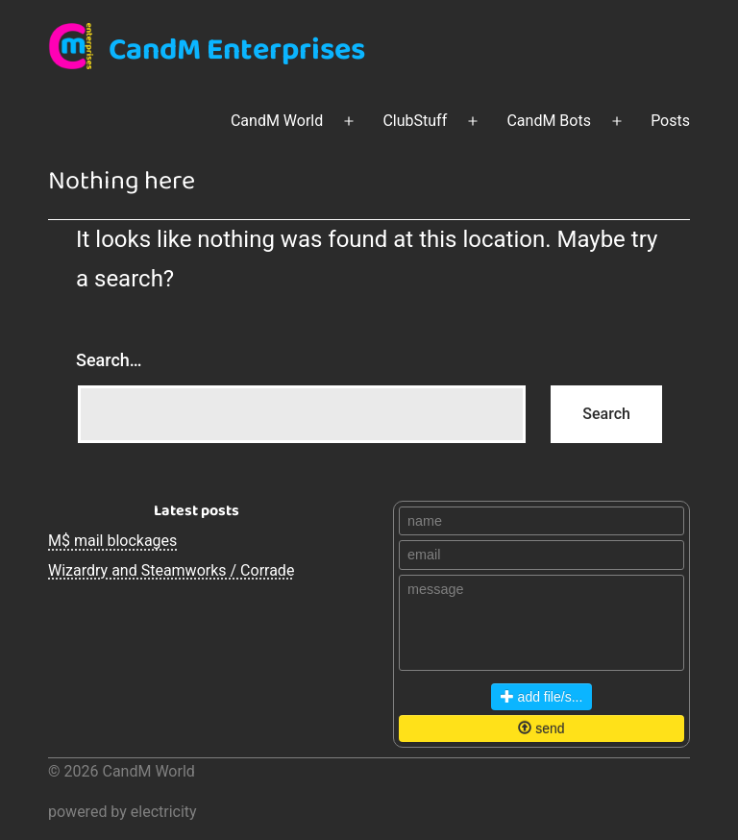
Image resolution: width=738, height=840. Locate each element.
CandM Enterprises (237, 50)
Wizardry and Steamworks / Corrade (171, 570)
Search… (109, 360)
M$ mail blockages (112, 540)
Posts (670, 120)
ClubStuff (414, 120)
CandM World (277, 120)
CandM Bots (548, 120)
